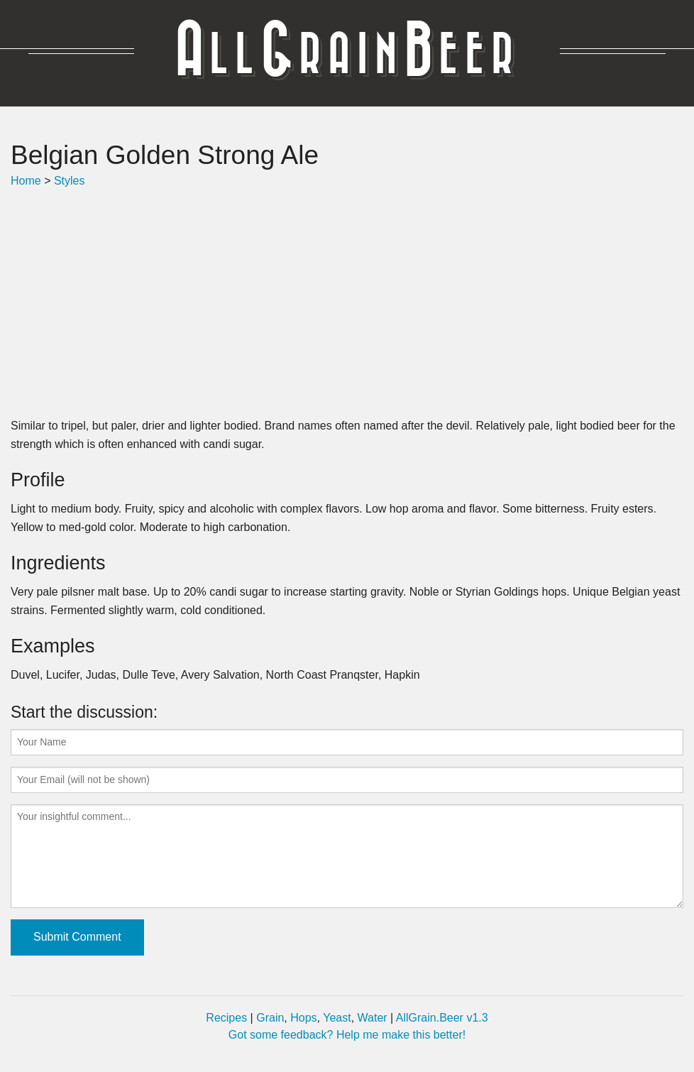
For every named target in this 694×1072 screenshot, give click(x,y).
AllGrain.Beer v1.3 (442, 1018)
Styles (69, 181)
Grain (270, 1018)
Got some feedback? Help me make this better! (347, 1035)
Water (372, 1018)
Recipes (226, 1018)
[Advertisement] (347, 303)
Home (26, 181)
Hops (303, 1018)
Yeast (337, 1018)
